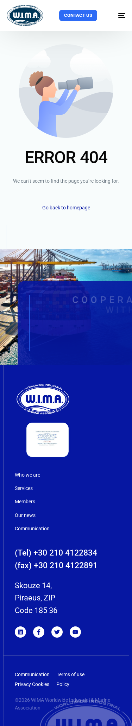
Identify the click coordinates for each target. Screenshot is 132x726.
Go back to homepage (66, 207)
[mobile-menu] (117, 15)
